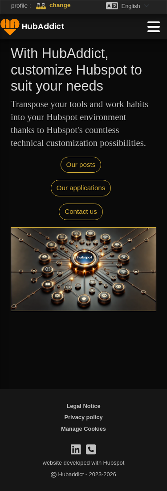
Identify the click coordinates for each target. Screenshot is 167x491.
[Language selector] (138, 5)
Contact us (81, 211)
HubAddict (32, 26)
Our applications (81, 187)
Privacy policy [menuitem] (83, 417)
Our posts (81, 164)
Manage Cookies (83, 428)
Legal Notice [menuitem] (83, 406)
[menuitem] (83, 429)
